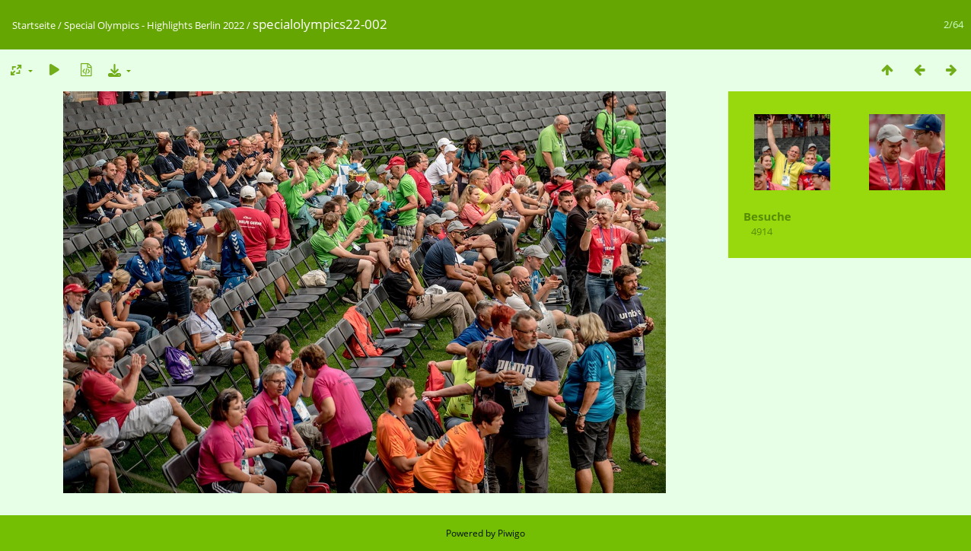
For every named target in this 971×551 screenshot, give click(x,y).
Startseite (34, 25)
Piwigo (511, 533)
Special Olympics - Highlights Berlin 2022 (154, 25)
